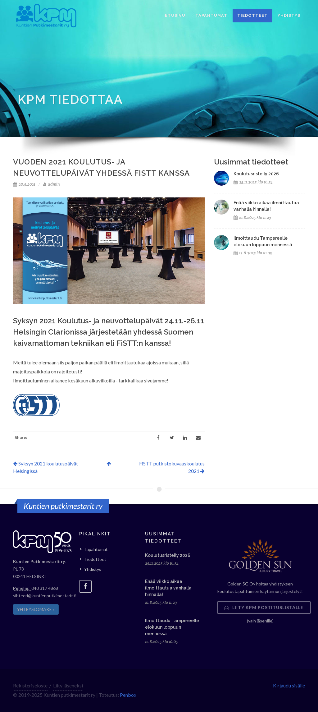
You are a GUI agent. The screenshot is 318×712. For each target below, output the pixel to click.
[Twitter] (172, 438)
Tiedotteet (95, 559)
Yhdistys (92, 569)
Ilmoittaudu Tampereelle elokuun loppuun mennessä (172, 627)
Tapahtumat (96, 549)
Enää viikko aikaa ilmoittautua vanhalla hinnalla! (168, 588)
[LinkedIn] (185, 438)
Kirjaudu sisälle (289, 685)
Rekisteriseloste (30, 685)
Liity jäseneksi (68, 685)
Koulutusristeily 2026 (256, 173)
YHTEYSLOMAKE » (36, 609)
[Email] (198, 438)
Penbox (128, 695)
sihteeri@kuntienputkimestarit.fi (44, 595)
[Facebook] (158, 438)
